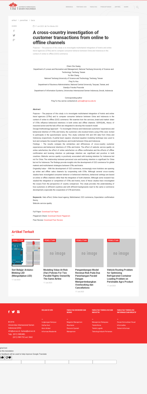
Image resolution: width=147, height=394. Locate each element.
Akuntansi (70, 325)
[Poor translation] (8, 358)
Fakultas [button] (93, 7)
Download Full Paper (50, 212)
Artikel (118, 7)
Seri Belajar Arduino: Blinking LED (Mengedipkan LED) (22, 272)
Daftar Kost (46, 325)
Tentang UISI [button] (81, 7)
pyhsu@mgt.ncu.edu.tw (87, 101)
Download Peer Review (53, 220)
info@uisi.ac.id (14, 331)
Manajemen (71, 331)
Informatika (121, 325)
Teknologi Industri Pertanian (102, 331)
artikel (14, 20)
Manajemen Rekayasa (100, 322)
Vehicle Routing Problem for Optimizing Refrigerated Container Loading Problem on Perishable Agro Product (120, 275)
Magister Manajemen (74, 322)
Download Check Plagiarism (59, 216)
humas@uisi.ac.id (28, 331)
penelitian (24, 20)
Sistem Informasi (123, 328)
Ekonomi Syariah (73, 328)
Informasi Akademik (49, 331)
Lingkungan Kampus (49, 322)
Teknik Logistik (97, 328)
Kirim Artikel (46, 328)
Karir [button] (126, 7)
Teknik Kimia (96, 325)
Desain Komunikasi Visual (126, 322)
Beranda (69, 7)
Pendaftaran (105, 7)
